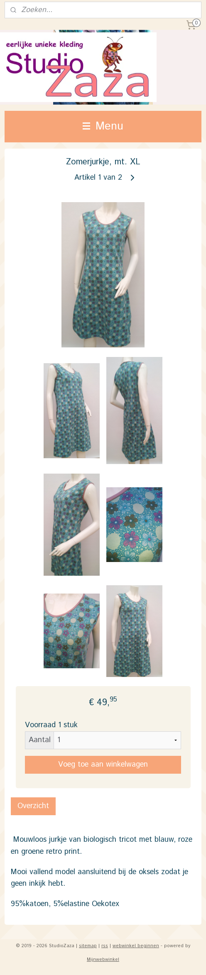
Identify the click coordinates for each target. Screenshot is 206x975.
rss (104, 946)
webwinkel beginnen (136, 946)
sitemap (88, 946)
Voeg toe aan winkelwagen (103, 764)
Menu (103, 126)
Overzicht (33, 806)
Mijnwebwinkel (103, 959)
